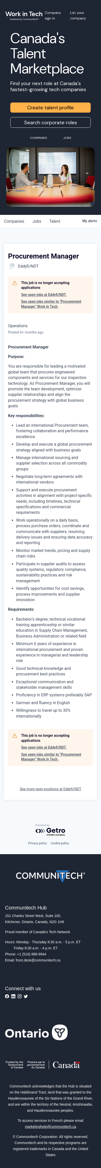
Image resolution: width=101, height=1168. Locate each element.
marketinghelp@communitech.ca (50, 1127)
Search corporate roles (50, 122)
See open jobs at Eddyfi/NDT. (44, 295)
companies (14, 221)
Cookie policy (60, 843)
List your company (78, 15)
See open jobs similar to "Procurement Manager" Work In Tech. (51, 304)
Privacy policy (37, 843)
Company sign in (53, 15)
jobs (36, 221)
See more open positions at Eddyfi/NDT (50, 789)
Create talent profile (50, 107)
